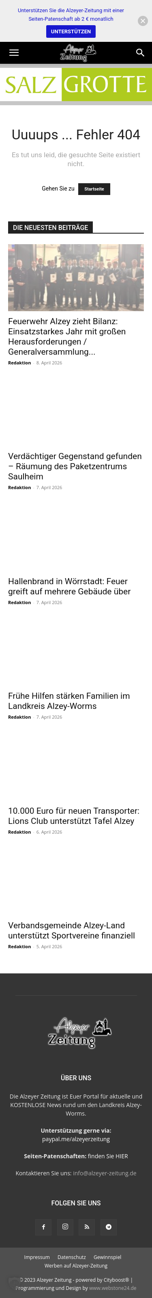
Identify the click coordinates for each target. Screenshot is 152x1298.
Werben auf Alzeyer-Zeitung (76, 1265)
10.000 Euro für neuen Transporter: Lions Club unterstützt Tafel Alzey (73, 816)
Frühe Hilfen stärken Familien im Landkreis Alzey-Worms (69, 701)
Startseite (94, 189)
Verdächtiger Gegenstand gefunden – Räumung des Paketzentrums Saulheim (75, 466)
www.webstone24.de (113, 1288)
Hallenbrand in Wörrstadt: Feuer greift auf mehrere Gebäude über (69, 586)
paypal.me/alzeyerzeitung (76, 1139)
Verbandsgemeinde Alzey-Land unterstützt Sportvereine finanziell (71, 930)
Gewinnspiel (107, 1257)
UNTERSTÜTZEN (71, 31)
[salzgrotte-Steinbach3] (76, 84)
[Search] (140, 53)
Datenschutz (72, 1257)
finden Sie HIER (107, 1156)
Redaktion (19, 363)
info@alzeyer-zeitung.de (104, 1173)
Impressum (37, 1257)
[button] (14, 53)
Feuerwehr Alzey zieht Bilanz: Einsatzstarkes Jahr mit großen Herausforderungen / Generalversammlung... (67, 336)
